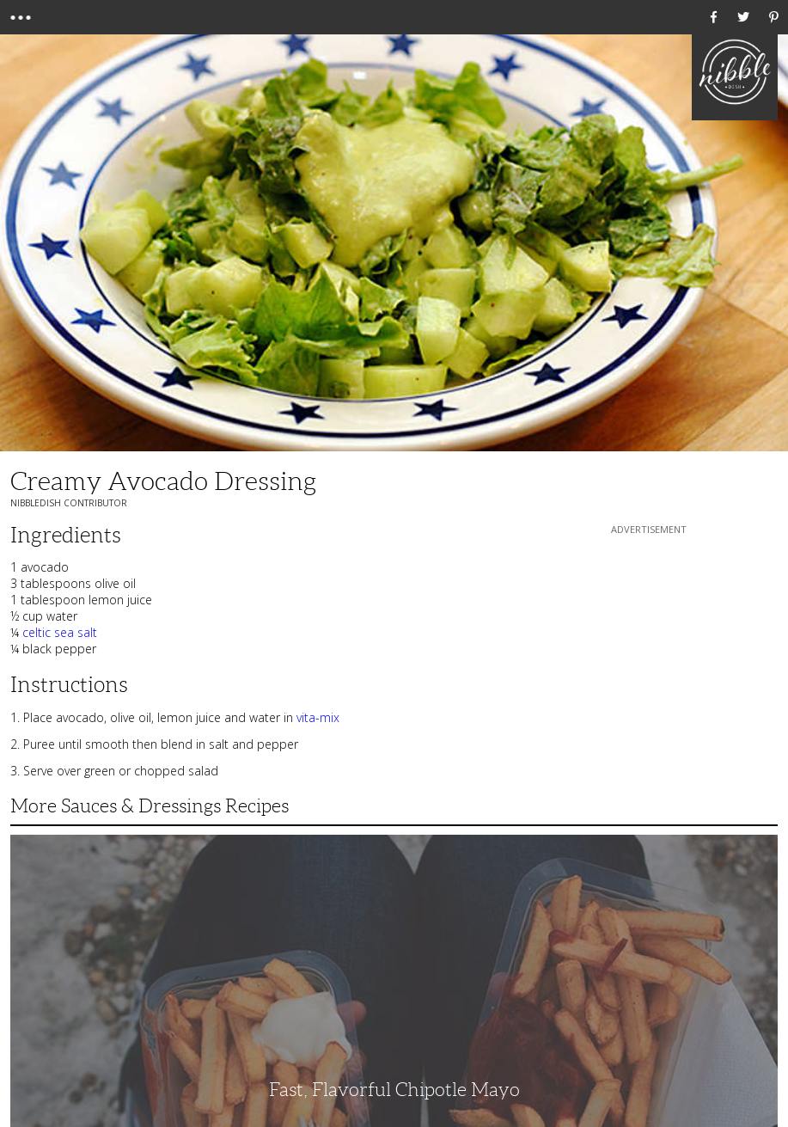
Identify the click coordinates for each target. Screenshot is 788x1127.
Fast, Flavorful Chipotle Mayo (394, 1089)
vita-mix (317, 717)
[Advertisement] (649, 645)
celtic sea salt (59, 632)
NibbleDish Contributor (68, 503)
